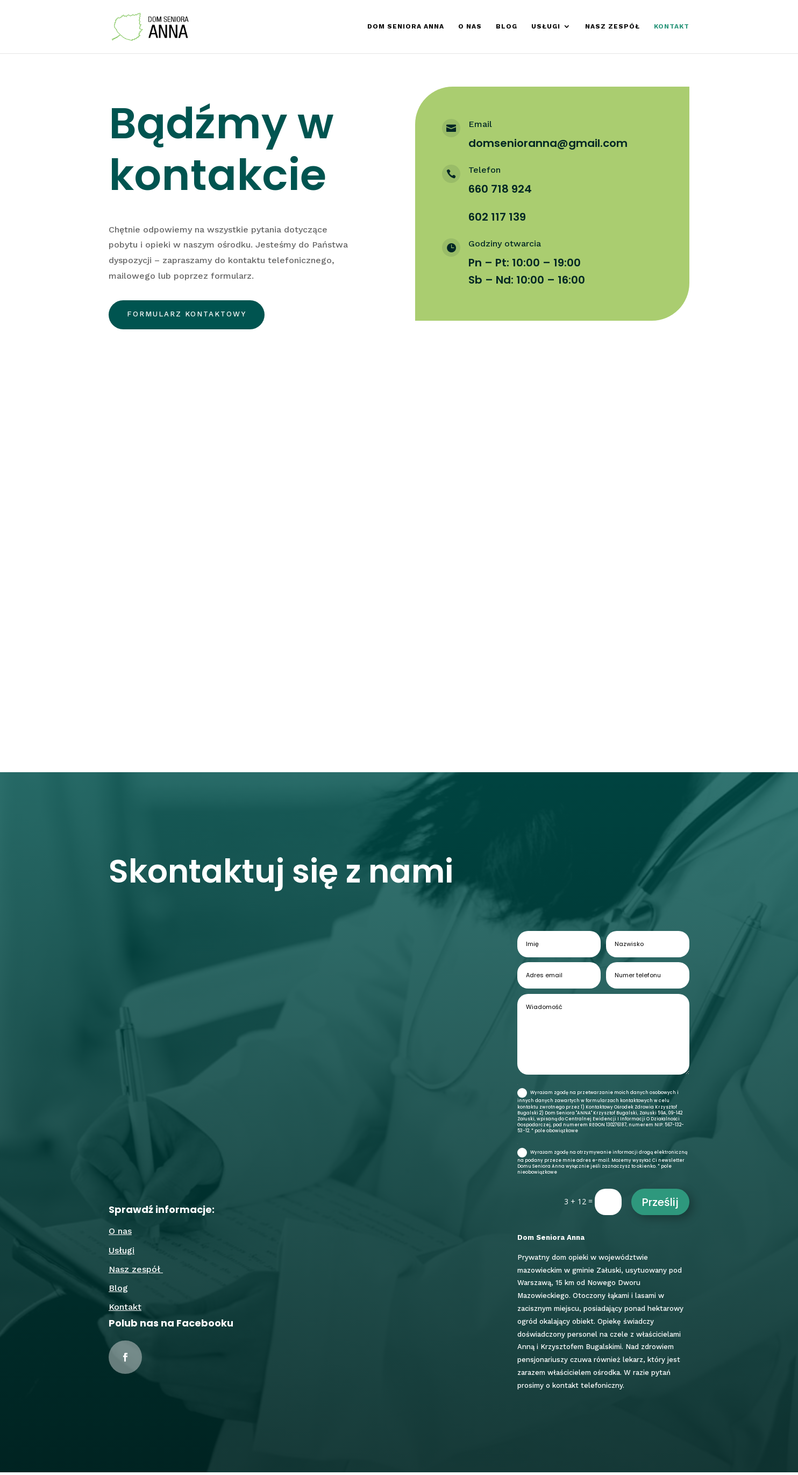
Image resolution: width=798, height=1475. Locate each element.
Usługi (545, 27)
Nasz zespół (612, 27)
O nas (470, 27)
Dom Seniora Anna (405, 27)
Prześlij (660, 1204)
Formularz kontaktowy (191, 316)
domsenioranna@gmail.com (548, 143)
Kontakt (671, 27)
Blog (506, 27)
